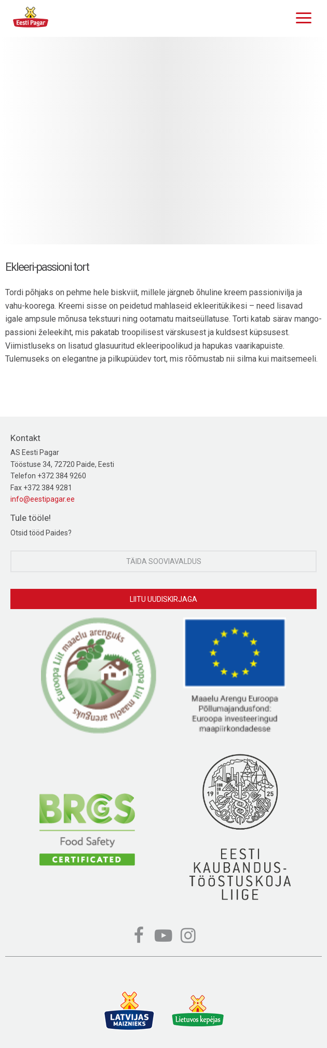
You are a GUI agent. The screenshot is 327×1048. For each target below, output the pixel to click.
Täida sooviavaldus (163, 561)
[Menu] (301, 16)
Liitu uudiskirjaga (163, 599)
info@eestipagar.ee (42, 499)
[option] (163, 140)
